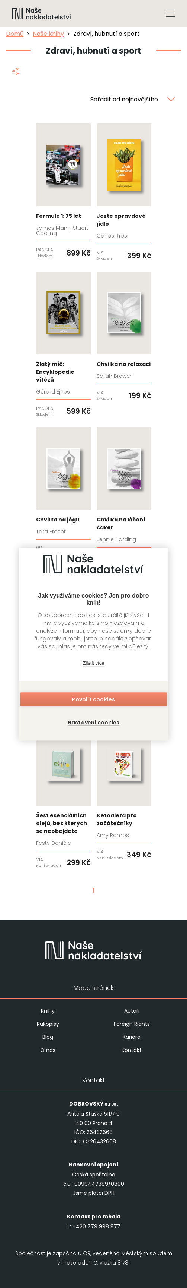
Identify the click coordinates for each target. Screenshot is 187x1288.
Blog (47, 1037)
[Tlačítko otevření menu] (170, 13)
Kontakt (132, 1050)
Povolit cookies (93, 699)
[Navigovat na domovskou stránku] (41, 13)
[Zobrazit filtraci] (15, 73)
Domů (14, 33)
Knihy (48, 1011)
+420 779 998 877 (96, 1226)
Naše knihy (48, 33)
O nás (47, 1050)
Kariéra (132, 1037)
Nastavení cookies (93, 722)
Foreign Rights (132, 1024)
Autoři (131, 1011)
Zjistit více (93, 663)
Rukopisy (48, 1024)
